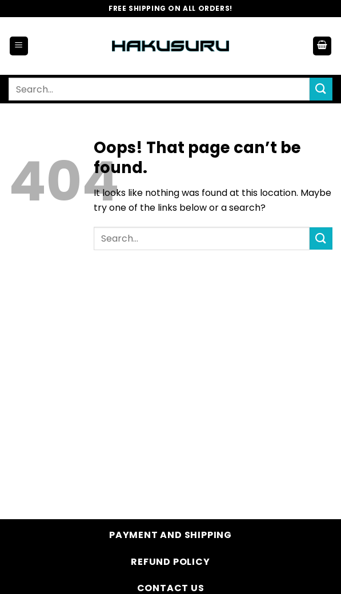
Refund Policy (170, 561)
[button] (19, 46)
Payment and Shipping (170, 534)
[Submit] (321, 89)
